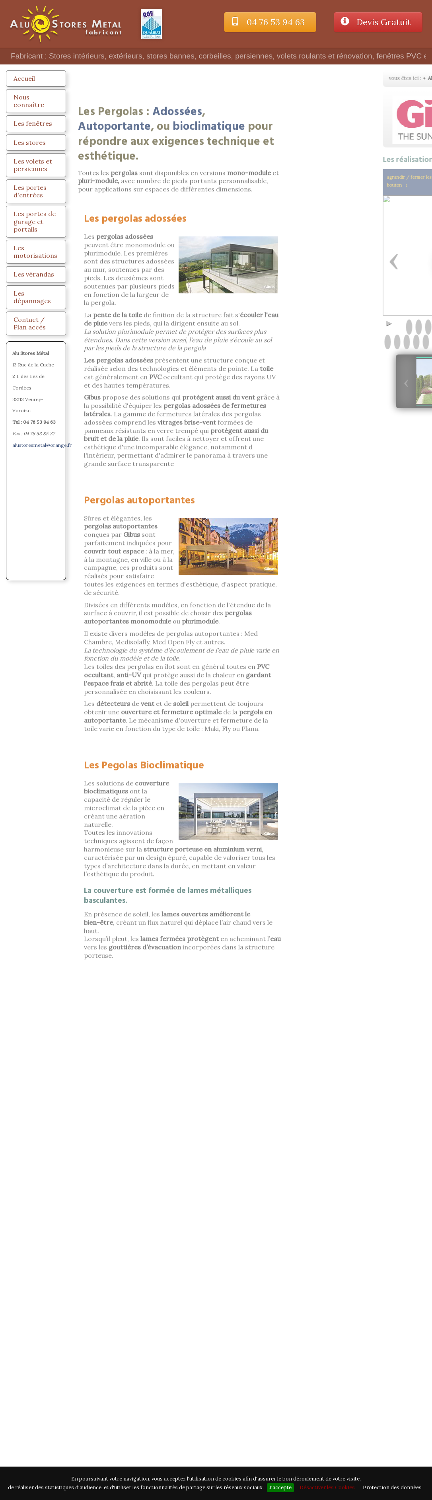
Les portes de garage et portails (35, 221)
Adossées (177, 162)
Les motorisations (35, 251)
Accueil (24, 78)
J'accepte (280, 1487)
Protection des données (392, 1487)
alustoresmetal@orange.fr (42, 445)
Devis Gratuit (378, 21)
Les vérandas (34, 274)
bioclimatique (209, 177)
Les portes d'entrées (30, 191)
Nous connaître (29, 101)
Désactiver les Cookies (327, 1487)
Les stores (30, 142)
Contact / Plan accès (30, 323)
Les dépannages (32, 297)
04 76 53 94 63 (270, 21)
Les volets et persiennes (33, 165)
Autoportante (114, 177)
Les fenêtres (33, 123)
